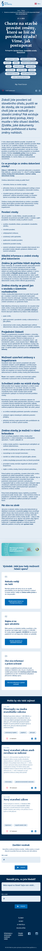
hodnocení (10, 91)
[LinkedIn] (39, 90)
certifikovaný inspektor (12, 59)
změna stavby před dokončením (21, 77)
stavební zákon (21, 70)
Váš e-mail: (5, 855)
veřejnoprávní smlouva (12, 73)
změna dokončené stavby (28, 73)
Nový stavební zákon (16, 800)
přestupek (32, 732)
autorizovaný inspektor (11, 732)
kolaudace (7, 62)
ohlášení (16, 62)
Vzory (21, 921)
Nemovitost (21, 52)
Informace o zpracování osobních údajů (8, 936)
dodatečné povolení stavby (28, 59)
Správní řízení (18, 50)
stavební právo (30, 66)
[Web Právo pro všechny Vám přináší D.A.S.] (21, 549)
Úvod (18, 10)
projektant (23, 732)
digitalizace (8, 825)
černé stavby (8, 782)
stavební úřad (10, 70)
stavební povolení (18, 66)
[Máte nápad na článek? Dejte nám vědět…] (21, 886)
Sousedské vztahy (30, 50)
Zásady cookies (20, 934)
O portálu (21, 924)
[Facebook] (36, 90)
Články (23, 10)
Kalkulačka (21, 928)
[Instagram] (36, 933)
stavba (8, 66)
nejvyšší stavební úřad (20, 825)
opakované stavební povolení (29, 62)
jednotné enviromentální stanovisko (25, 782)
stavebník (32, 70)
